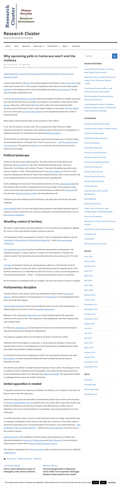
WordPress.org (90, 394)
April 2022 (88, 257)
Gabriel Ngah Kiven (11, 74)
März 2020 (88, 290)
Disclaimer (76, 46)
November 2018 (91, 367)
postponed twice (63, 89)
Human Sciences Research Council (43, 443)
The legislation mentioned (14, 306)
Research (26, 46)
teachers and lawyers (45, 309)
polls (28, 83)
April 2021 (88, 271)
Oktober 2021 (90, 266)
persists (7, 105)
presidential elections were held (23, 99)
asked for (35, 145)
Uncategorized (90, 234)
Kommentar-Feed (91, 389)
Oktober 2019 (90, 314)
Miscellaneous (90, 199)
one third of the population (32, 112)
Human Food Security (93, 167)
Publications (53, 46)
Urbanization (89, 239)
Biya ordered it (10, 358)
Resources (39, 46)
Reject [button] (103, 482)
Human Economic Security (95, 157)
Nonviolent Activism (92, 204)
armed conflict (71, 83)
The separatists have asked (15, 249)
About (8, 46)
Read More (112, 482)
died (37, 105)
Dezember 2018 (90, 362)
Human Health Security (93, 172)
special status (51, 297)
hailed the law (32, 315)
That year (7, 265)
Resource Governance (93, 216)
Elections (7, 89)
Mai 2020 (88, 281)
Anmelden (88, 380)
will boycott (69, 190)
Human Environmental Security (96, 162)
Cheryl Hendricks (52, 74)
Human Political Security (57, 67)
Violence (38, 459)
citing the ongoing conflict (26, 193)
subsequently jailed (67, 184)
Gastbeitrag (25, 65)
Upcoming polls (25, 459)
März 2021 (88, 276)
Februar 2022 (89, 261)
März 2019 (88, 348)
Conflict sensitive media (94, 133)
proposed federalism (15, 215)
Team (16, 46)
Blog (66, 46)
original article (9, 453)
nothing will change (51, 374)
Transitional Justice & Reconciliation (99, 229)
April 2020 (88, 285)
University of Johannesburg (31, 74)
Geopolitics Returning (93, 148)
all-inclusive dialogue (54, 428)
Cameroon (12, 459)
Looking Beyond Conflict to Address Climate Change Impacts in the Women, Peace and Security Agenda (100, 107)
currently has (23, 165)
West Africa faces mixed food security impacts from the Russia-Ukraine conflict (99, 80)
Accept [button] (95, 482)
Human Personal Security (94, 176)
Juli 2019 (88, 328)
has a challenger (55, 171)
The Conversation (36, 449)
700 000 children (72, 108)
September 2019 (91, 319)
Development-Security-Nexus (16, 67)
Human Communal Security (37, 67)
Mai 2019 (88, 338)
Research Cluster (22, 33)
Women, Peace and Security (95, 244)
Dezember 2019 (90, 304)
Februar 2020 (89, 295)
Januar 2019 (89, 357)
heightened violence (53, 133)
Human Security (72, 67)
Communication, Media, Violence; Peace (100, 128)
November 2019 (91, 309)
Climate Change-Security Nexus (97, 124)
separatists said (21, 328)
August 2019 (89, 324)
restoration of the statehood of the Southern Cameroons (27, 240)
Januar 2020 (89, 300)
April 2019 (88, 343)
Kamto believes (10, 208)
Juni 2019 (88, 333)
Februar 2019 (89, 352)
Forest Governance (92, 143)
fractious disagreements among (19, 403)
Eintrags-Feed (90, 384)
